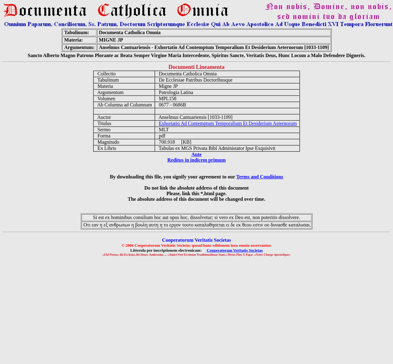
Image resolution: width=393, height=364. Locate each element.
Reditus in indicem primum (196, 160)
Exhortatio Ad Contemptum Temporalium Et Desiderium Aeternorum (228, 123)
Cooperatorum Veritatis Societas (235, 250)
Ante (196, 154)
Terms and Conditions (259, 176)
